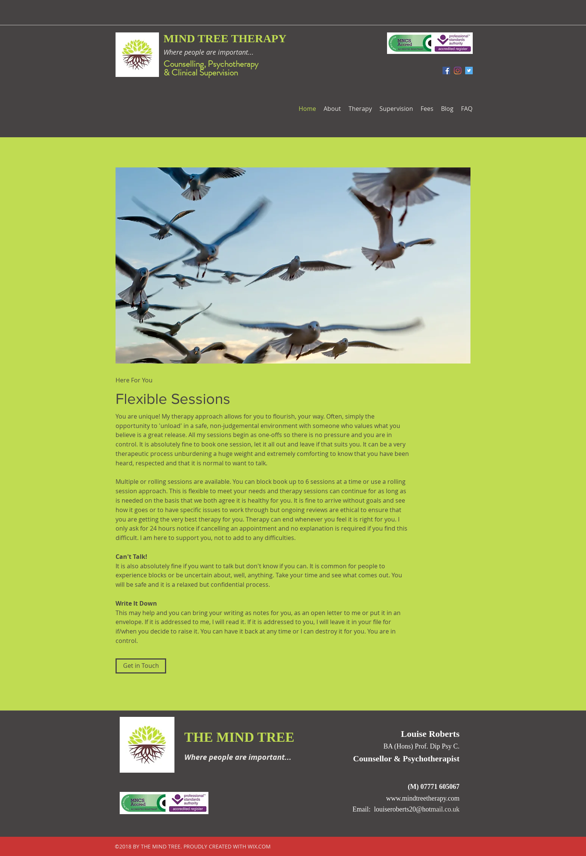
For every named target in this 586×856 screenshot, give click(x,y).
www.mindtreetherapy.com (423, 798)
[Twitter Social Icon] (469, 70)
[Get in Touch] (141, 665)
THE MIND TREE (239, 737)
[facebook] (446, 70)
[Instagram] (457, 70)
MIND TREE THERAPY (225, 38)
